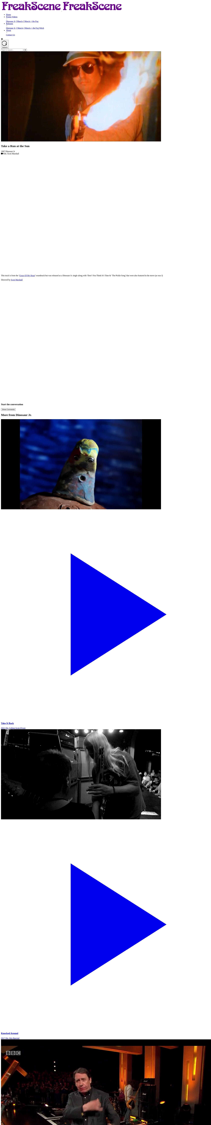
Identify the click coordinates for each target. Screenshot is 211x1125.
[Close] (25, 50)
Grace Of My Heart (27, 275)
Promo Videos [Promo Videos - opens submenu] (11, 17)
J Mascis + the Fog (30, 21)
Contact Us (10, 35)
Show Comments (8, 409)
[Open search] (5, 44)
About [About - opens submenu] (8, 30)
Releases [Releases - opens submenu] (9, 24)
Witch (41, 28)
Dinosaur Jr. (11, 28)
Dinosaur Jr (10, 21)
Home (8, 15)
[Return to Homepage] (61, 10)
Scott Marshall (17, 280)
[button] (105, 39)
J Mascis (19, 21)
